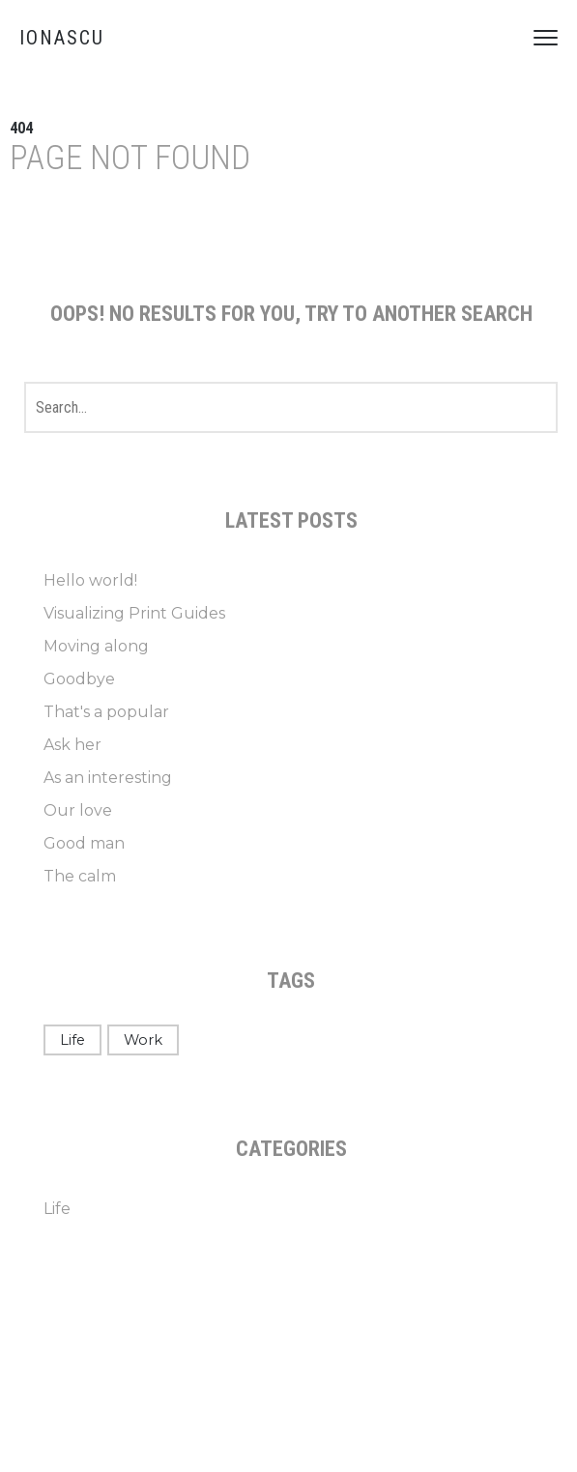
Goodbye (79, 679)
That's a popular (106, 712)
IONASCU (61, 37)
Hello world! (90, 580)
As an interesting (107, 777)
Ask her (72, 745)
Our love (77, 810)
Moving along (96, 646)
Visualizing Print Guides (134, 613)
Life (72, 1040)
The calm (79, 876)
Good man (84, 843)
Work (143, 1040)
